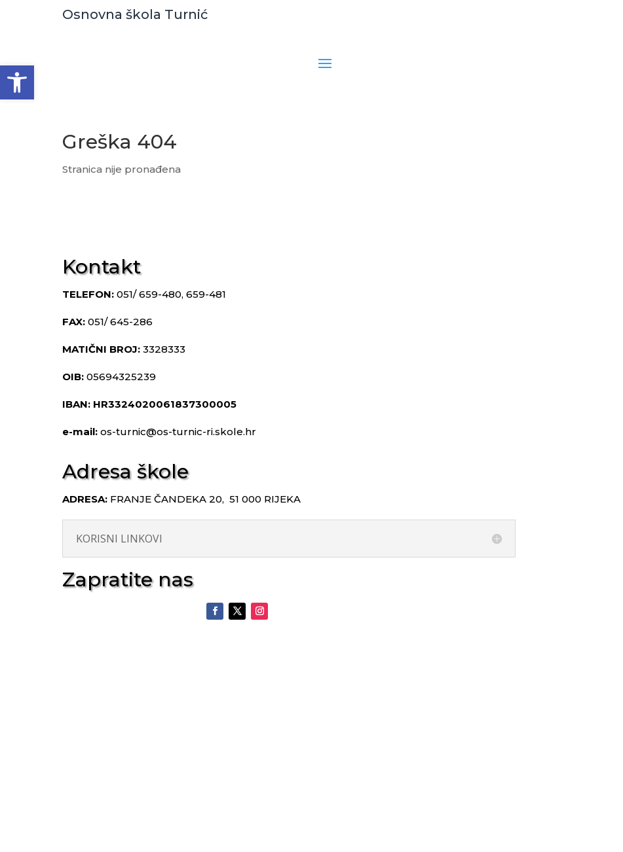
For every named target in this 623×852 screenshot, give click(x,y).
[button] (17, 82)
